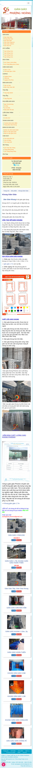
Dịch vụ (27, 750)
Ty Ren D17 (7, 118)
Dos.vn (30, 766)
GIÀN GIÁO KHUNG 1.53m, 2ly (16, 631)
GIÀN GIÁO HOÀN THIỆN (16, 652)
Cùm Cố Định (7, 140)
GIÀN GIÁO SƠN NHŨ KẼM (16, 608)
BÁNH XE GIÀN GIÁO (9, 127)
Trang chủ (6, 190)
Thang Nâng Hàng (9, 149)
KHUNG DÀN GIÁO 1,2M (16, 696)
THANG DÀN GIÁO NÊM (10, 123)
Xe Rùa (6, 106)
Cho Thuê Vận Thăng (9, 147)
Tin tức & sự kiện (10, 752)
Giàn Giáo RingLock (9, 42)
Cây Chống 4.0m (8, 53)
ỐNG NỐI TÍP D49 (9, 109)
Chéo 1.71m (7, 69)
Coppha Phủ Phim (9, 80)
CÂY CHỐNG (6, 48)
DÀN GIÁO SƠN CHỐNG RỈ (16, 741)
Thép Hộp (5, 90)
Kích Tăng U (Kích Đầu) (10, 62)
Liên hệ (25, 752)
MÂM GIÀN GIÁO (7, 82)
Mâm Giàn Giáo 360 (9, 87)
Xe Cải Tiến (7, 107)
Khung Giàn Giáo (8, 39)
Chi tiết (13, 540)
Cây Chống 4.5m (8, 57)
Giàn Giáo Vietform (9, 44)
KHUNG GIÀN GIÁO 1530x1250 (16, 720)
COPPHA (5, 73)
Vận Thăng (6, 144)
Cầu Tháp (5, 154)
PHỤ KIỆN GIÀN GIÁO (9, 101)
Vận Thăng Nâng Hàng (10, 151)
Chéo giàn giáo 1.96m (9, 71)
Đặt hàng (19, 540)
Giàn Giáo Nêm (8, 37)
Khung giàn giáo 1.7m (12, 503)
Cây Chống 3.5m (8, 51)
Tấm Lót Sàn (7, 85)
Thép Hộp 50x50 (8, 92)
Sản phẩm (14, 190)
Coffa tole (6, 78)
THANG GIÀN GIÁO (8, 120)
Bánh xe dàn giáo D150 (10, 131)
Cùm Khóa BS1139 (9, 138)
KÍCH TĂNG (6, 59)
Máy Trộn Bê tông (8, 104)
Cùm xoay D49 (8, 142)
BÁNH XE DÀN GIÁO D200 (11, 130)
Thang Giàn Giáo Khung (10, 124)
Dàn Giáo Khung (9, 199)
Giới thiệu (13, 750)
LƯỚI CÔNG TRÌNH (8, 112)
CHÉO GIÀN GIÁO (8, 67)
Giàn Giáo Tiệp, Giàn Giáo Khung (16, 588)
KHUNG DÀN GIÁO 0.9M (16, 673)
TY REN (5, 115)
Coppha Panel (7, 76)
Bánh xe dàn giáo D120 (10, 133)
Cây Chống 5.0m (8, 55)
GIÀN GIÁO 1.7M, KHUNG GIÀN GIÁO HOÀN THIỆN (16, 562)
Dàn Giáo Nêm (8, 40)
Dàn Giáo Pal (7, 45)
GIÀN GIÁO (6, 34)
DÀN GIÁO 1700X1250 (16, 535)
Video (18, 752)
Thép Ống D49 (8, 98)
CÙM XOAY (6, 136)
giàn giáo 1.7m (8, 264)
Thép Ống (5, 95)
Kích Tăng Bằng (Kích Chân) (11, 64)
